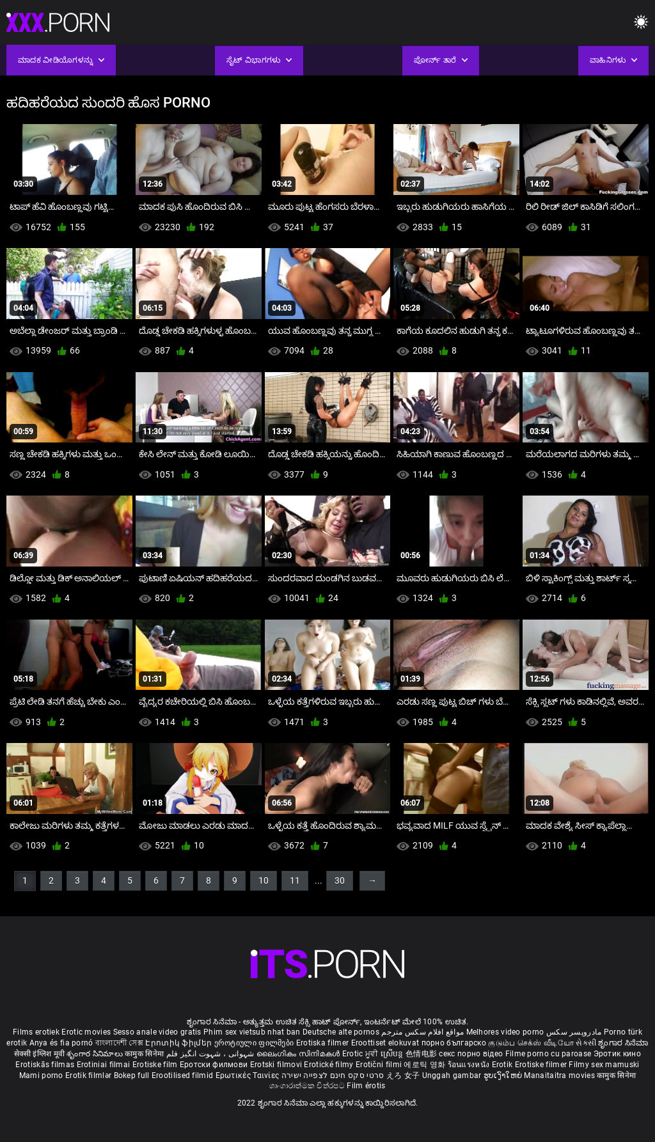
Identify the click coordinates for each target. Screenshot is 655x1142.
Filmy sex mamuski (604, 1064)
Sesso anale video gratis (157, 1032)
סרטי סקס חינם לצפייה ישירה (332, 1075)
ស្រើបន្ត (393, 1053)
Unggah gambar (453, 1075)
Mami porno (41, 1075)
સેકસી (586, 1042)
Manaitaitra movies (560, 1075)
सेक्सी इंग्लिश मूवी (39, 1053)
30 (340, 880)
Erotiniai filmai (104, 1064)
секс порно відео (471, 1053)
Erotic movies (87, 1032)
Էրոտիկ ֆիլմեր (179, 1042)
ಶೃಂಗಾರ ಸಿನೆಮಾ (623, 1042)
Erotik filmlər (89, 1075)
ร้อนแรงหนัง (470, 1064)
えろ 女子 (403, 1075)
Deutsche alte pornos (341, 1032)
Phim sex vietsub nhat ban (252, 1032)
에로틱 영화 (425, 1064)
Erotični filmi (380, 1064)
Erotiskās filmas (45, 1064)
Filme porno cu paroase (548, 1053)
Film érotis (366, 1085)
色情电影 (422, 1053)
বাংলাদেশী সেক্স (119, 1042)
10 (263, 880)
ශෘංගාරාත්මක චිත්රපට (308, 1085)
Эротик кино (617, 1053)
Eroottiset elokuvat (386, 1042)
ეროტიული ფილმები (255, 1042)
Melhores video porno (505, 1032)
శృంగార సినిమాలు (96, 1053)
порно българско (454, 1042)
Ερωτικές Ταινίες (248, 1075)
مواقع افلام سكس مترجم (422, 1032)
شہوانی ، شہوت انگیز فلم (211, 1053)
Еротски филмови (215, 1064)
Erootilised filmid (184, 1075)
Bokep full (132, 1075)
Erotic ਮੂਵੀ (361, 1053)
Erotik (503, 1064)
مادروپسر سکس (574, 1032)
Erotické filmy (330, 1064)
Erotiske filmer (542, 1064)
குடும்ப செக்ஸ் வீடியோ (531, 1042)
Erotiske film (156, 1064)
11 (295, 880)
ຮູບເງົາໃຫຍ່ (504, 1075)
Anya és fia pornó (61, 1042)
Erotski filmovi (277, 1064)
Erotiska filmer (323, 1042)
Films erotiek (36, 1032)
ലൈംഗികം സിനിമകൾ (299, 1053)
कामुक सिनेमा (145, 1053)
